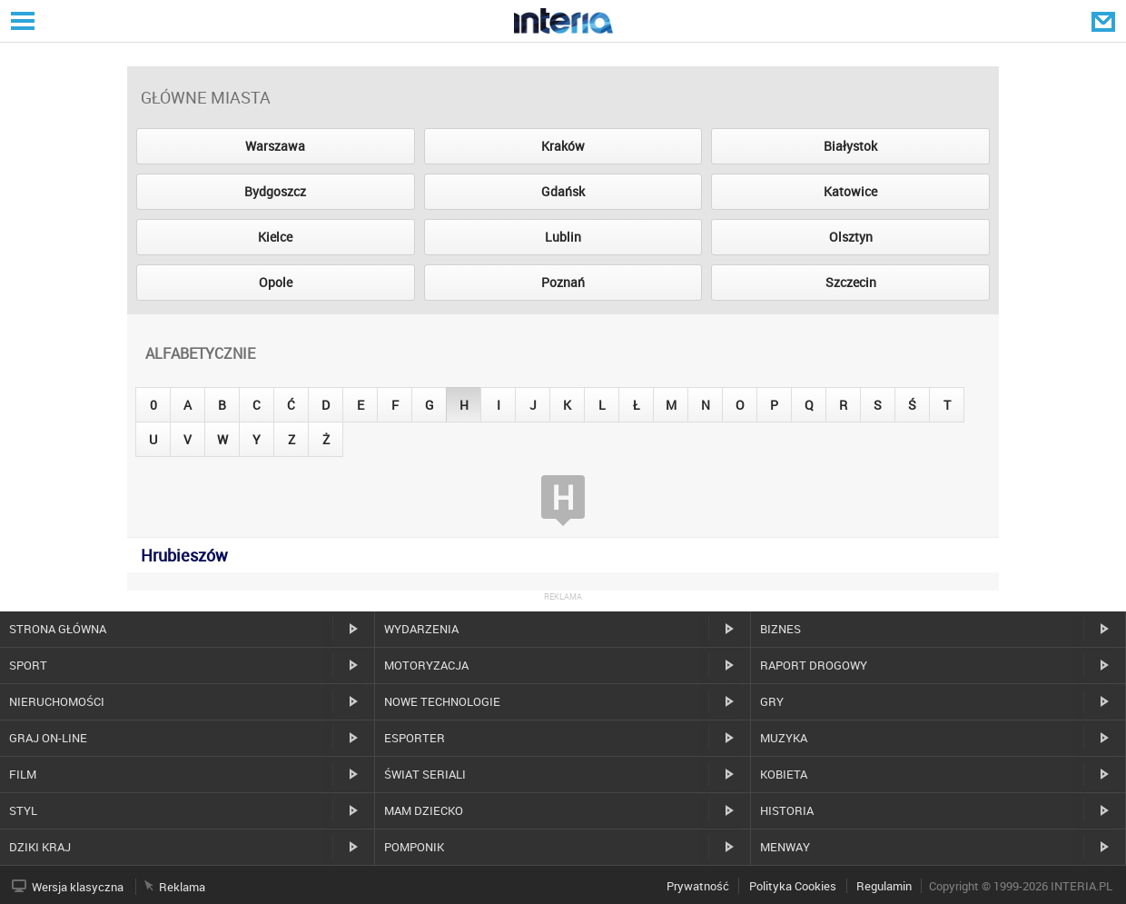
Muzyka (783, 738)
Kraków (563, 145)
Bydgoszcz (275, 191)
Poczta (1105, 21)
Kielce (275, 236)
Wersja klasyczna (77, 887)
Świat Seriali (425, 774)
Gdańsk (563, 191)
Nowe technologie (442, 701)
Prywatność (698, 886)
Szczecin (850, 282)
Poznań (563, 282)
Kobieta (783, 774)
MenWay (785, 847)
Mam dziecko (423, 810)
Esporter (414, 738)
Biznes (780, 629)
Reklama (182, 887)
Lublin (563, 236)
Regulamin (884, 886)
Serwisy (21, 20)
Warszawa (275, 145)
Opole (275, 282)
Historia (787, 810)
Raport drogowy (813, 665)
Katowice (850, 191)
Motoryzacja (426, 665)
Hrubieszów (184, 555)
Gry (772, 701)
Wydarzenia (421, 629)
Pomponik (414, 847)
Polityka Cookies (792, 886)
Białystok (850, 145)
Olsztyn (851, 236)
